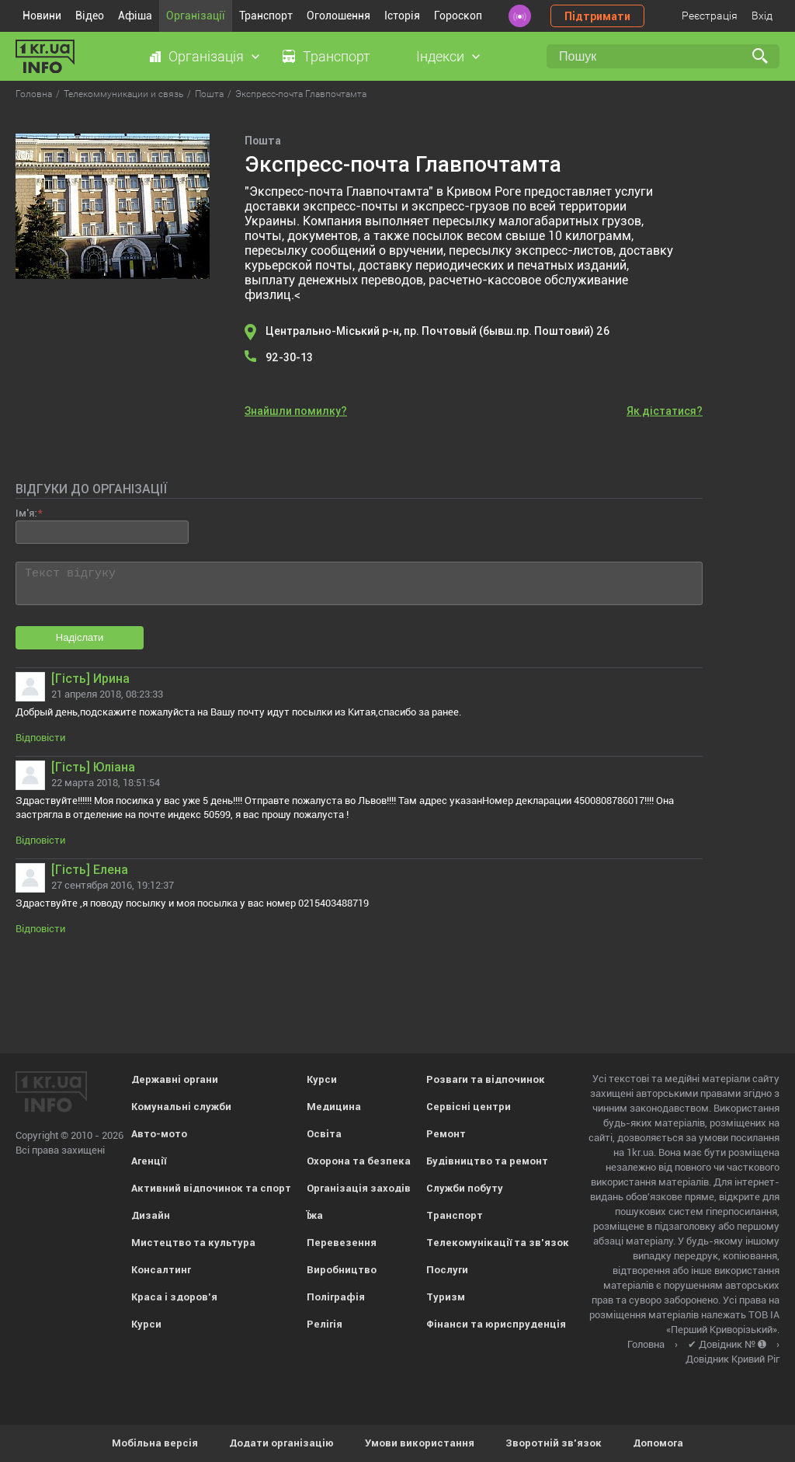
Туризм (445, 1297)
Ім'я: (26, 513)
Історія (402, 15)
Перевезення (342, 1242)
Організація (206, 56)
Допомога (658, 1443)
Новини (42, 15)
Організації (195, 15)
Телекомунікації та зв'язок (497, 1242)
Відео (89, 15)
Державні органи (174, 1079)
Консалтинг (161, 1270)
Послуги (447, 1270)
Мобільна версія (155, 1443)
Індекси (440, 56)
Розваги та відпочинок (485, 1079)
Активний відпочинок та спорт (211, 1188)
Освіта (324, 1134)
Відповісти (40, 737)
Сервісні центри (468, 1106)
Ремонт (446, 1134)
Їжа (315, 1215)
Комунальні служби (181, 1106)
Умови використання (419, 1443)
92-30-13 (289, 357)
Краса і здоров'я (174, 1297)
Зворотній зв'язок (553, 1443)
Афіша (135, 15)
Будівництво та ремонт (487, 1161)
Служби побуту (464, 1188)
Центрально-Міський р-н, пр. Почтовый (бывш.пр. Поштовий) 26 (437, 331)
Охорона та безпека (359, 1161)
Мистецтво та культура (193, 1242)
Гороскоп (458, 15)
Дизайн (150, 1215)
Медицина (334, 1106)
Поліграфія (336, 1297)
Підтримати (597, 16)
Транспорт (266, 15)
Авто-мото (159, 1134)
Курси (146, 1324)
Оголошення (338, 15)
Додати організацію (281, 1443)
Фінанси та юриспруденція (496, 1324)
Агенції (148, 1161)
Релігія (324, 1324)
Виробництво (342, 1270)
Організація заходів (359, 1188)
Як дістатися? (665, 411)
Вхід (762, 15)
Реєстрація (710, 15)
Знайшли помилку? (296, 411)
